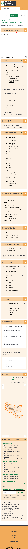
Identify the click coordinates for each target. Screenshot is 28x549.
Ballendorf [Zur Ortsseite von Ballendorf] (6, 506)
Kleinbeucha (12, 70)
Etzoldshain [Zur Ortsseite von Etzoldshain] (17, 510)
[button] (24, 267)
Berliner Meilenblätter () (12, 452)
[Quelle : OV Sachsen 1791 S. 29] (24, 285)
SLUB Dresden (19, 446)
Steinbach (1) (12, 78)
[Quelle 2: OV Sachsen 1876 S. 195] (24, 292)
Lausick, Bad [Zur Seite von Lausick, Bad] (17, 23)
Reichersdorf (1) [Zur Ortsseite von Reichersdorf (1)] (18, 515)
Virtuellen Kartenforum (10, 497)
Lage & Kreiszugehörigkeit (10, 30)
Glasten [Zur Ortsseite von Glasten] (6, 512)
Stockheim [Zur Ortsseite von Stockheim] (16, 517)
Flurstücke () (9, 471)
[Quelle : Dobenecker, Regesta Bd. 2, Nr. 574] (24, 267)
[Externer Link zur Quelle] (22, 267)
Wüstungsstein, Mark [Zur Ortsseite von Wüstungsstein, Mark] (18, 519)
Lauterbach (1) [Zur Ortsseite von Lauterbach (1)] (8, 515)
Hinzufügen (20, 492)
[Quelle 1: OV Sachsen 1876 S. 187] (24, 290)
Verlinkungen (7, 321)
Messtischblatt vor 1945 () (13, 459)
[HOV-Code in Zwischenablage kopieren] (16, 25)
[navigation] (14, 15)
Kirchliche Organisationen (10, 244)
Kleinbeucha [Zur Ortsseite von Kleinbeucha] (7, 513)
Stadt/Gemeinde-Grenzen (20, 380)
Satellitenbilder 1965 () (12, 476)
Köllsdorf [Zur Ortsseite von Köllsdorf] (15, 513)
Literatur (5, 299)
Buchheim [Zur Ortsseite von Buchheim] (19, 508)
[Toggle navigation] (23, 2)
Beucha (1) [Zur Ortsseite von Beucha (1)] (15, 506)
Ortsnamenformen (8, 262)
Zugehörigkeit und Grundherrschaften (9, 228)
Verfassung (6, 60)
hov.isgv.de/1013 (18, 326)
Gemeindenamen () (11, 468)
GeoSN (20, 459)
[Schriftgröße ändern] (23, 8)
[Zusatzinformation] (23, 67)
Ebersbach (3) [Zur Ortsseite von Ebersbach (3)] (7, 510)
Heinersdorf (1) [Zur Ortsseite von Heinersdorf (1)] (14, 512)
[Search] (10, 8)
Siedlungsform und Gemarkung (8, 121)
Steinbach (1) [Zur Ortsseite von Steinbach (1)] (7, 517)
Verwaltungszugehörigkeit (10, 193)
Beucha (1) (14, 76)
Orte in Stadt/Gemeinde (21, 377)
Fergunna (10, 449)
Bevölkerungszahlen (9, 133)
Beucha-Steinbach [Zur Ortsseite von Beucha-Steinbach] (9, 508)
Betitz (5, 15)
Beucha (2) (22, 15)
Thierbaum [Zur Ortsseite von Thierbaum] (7, 519)
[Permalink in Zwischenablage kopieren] (24, 326)
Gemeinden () (10, 466)
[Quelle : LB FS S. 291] (24, 275)
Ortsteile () (9, 469)
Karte (5, 374)
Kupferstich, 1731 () (13, 446)
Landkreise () (9, 464)
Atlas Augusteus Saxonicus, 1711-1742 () (13, 448)
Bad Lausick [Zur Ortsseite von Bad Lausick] (20, 504)
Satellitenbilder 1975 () (12, 478)
